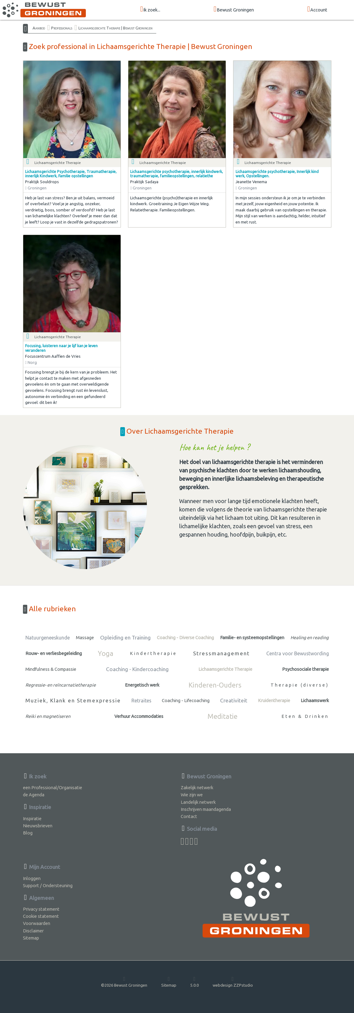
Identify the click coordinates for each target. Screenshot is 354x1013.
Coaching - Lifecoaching (186, 700)
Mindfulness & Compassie (50, 669)
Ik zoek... (150, 9)
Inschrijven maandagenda (206, 809)
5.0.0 (194, 982)
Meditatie (222, 716)
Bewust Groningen (234, 9)
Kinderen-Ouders (214, 685)
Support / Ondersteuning (48, 885)
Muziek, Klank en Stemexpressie (73, 700)
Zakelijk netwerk (197, 787)
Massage (85, 637)
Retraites (141, 700)
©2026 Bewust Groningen (124, 982)
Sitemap (31, 937)
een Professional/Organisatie (52, 787)
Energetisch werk (142, 685)
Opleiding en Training (125, 637)
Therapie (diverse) (300, 685)
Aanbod (39, 28)
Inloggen (32, 878)
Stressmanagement (221, 653)
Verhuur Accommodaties (138, 716)
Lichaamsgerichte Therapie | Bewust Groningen (115, 28)
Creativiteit (233, 700)
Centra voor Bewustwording (297, 653)
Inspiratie (32, 818)
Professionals (61, 28)
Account (317, 9)
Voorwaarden (36, 923)
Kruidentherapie (274, 700)
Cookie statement (41, 916)
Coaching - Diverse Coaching (185, 637)
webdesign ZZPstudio (233, 982)
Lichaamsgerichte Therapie (225, 669)
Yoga (105, 653)
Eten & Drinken (305, 716)
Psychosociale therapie (305, 669)
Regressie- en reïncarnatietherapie (60, 685)
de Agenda (33, 794)
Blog (28, 832)
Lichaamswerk (315, 700)
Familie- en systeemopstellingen (252, 637)
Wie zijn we (192, 794)
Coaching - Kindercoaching (137, 669)
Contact (189, 816)
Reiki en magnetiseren (47, 716)
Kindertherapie (153, 653)
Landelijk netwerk (198, 802)
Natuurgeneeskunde (47, 637)
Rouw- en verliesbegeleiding (53, 653)
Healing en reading (309, 637)
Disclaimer (33, 930)
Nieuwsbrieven (37, 825)
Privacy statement (41, 909)
